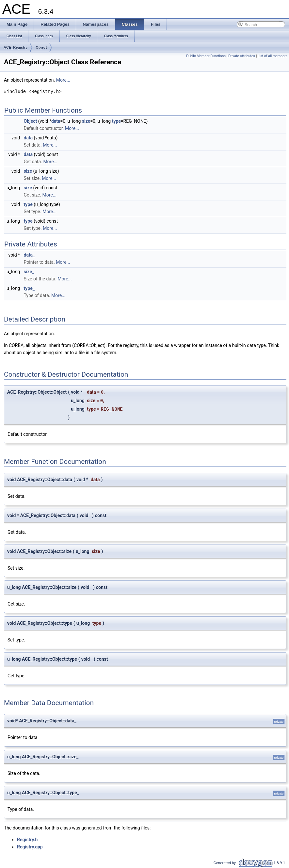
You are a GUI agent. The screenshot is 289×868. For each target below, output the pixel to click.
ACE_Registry (15, 47)
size (86, 121)
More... (63, 80)
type (116, 121)
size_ (29, 271)
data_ (29, 255)
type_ (29, 288)
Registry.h (27, 839)
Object (41, 47)
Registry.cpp (30, 846)
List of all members (272, 56)
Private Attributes (241, 56)
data (55, 121)
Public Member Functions (206, 56)
